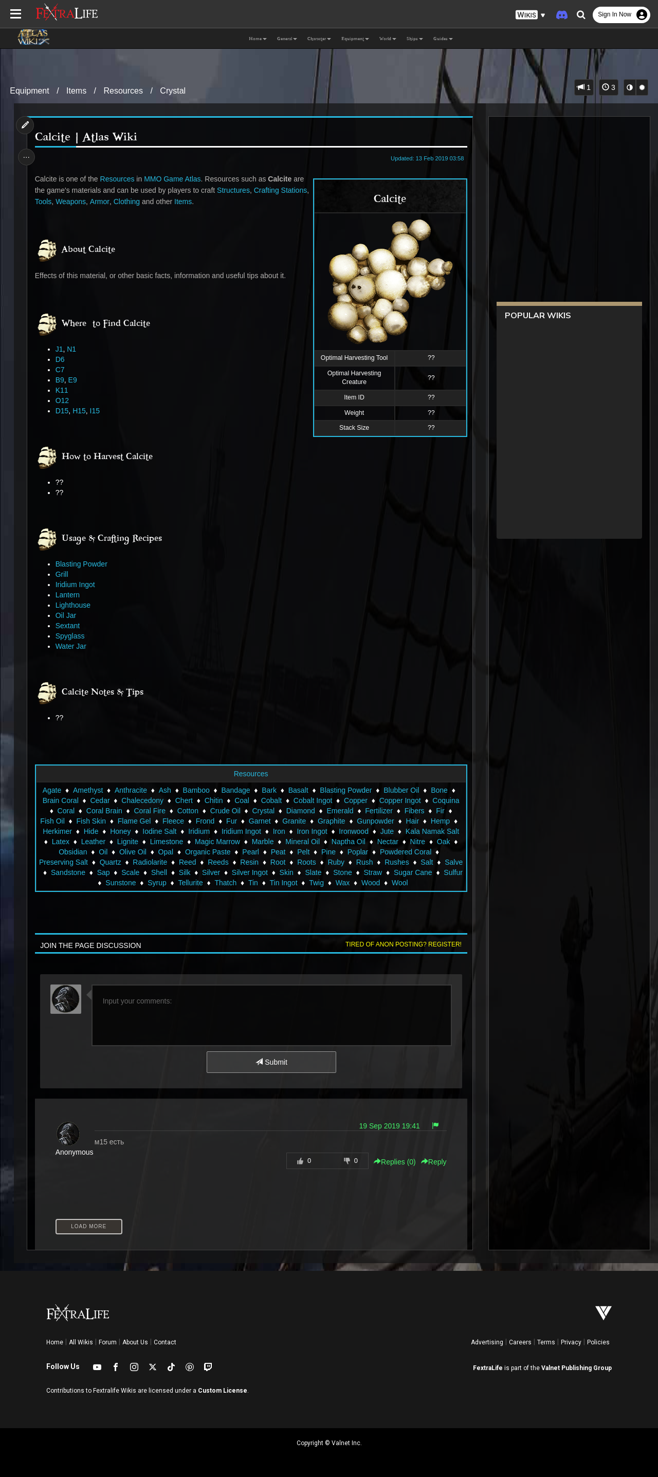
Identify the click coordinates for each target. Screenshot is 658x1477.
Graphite (337, 821)
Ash (164, 790)
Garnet (265, 821)
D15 (63, 411)
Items (76, 91)
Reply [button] (432, 1162)
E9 (73, 380)
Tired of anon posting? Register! (401, 944)
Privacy (571, 1342)
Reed (257, 862)
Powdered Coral (72, 862)
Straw (53, 883)
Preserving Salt (133, 862)
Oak (103, 852)
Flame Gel (140, 821)
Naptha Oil (407, 841)
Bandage (235, 790)
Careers (520, 1342)
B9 (61, 380)
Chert (183, 800)
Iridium (231, 831)
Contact (165, 1342)
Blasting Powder (82, 564)
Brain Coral (60, 800)
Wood (420, 883)
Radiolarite (220, 862)
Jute (419, 831)
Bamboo (195, 790)
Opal (228, 852)
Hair (418, 821)
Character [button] (319, 38)
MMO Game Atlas (173, 179)
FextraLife (488, 1368)
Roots (377, 862)
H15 (80, 411)
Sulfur (133, 883)
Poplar (420, 852)
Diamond (300, 811)
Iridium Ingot (76, 584)
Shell (247, 872)
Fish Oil (58, 821)
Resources (123, 91)
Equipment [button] (355, 38)
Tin (302, 883)
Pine (392, 852)
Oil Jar (67, 615)
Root (348, 862)
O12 (63, 400)
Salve (118, 872)
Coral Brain (104, 811)
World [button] (387, 38)
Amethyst (87, 790)
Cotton (187, 811)
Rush (435, 862)
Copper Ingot (400, 800)
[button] (530, 15)
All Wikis (81, 1342)
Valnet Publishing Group (576, 1368)
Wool (449, 883)
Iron (311, 831)
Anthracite (130, 790)
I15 (96, 411)
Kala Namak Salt (71, 841)
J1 (60, 349)
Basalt (298, 790)
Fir (440, 811)
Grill (63, 574)
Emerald (339, 811)
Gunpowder (380, 821)
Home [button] (258, 38)
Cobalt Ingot (312, 800)
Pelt (366, 852)
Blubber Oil (401, 790)
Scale (219, 872)
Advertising (487, 1342)
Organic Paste (271, 852)
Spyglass (71, 636)
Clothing (185, 201)
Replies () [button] (393, 1162)
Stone (431, 872)
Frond (211, 821)
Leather (151, 841)
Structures (234, 190)
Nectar (445, 841)
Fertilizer (379, 811)
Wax (391, 883)
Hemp (445, 821)
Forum (108, 1342)
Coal (241, 800)
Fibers (414, 811)
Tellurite (239, 883)
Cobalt (271, 800)
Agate (51, 790)
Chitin (213, 800)
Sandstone (156, 872)
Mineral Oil (360, 841)
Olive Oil (196, 852)
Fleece (179, 821)
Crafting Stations (62, 201)
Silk (273, 872)
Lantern (69, 595)
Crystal (173, 91)
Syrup (206, 883)
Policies (598, 1342)
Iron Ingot (344, 831)
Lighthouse (74, 605)
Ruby (406, 862)
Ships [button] (415, 38)
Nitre (77, 852)
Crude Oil (225, 811)
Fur (237, 821)
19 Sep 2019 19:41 (387, 1126)
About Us (135, 1342)
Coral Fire (149, 811)
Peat (341, 852)
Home (54, 1342)
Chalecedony (142, 800)
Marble (321, 841)
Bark (269, 790)
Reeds (288, 862)
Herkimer (89, 831)
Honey (152, 831)
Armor (158, 201)
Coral (65, 811)
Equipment (29, 91)
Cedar (99, 800)
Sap (191, 872)
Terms (546, 1342)
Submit (271, 1062)
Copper (355, 800)
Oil (166, 852)
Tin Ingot (332, 883)
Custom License (222, 1390)
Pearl (313, 852)
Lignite (185, 841)
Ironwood (386, 831)
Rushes (61, 872)
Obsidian (136, 852)
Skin (374, 872)
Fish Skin (97, 821)
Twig (365, 883)
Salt (91, 872)
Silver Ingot (338, 872)
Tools (101, 201)
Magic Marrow (275, 841)
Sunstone (170, 883)
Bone (439, 790)
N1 (73, 349)
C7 (61, 370)
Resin (319, 862)
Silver (299, 872)
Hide (123, 831)
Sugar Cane (93, 883)
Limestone (225, 841)
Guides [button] (443, 38)
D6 (61, 359)
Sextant (69, 626)
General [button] (287, 38)
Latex (118, 841)
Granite (300, 821)
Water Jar (72, 646)
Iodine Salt (192, 831)
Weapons (129, 201)
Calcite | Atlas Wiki (87, 137)
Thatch (275, 883)
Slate (401, 872)
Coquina (445, 800)
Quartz (181, 862)
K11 (63, 390)
